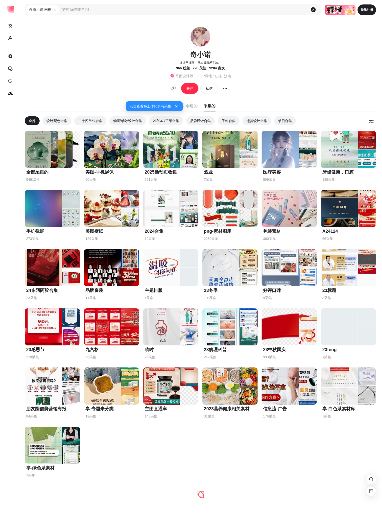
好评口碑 (272, 290)
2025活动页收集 (161, 172)
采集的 (209, 106)
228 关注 (199, 68)
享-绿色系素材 (40, 468)
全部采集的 (37, 172)
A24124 (330, 231)
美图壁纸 (94, 231)
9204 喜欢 (217, 68)
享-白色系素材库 (338, 408)
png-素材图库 (217, 231)
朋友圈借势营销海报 (46, 408)
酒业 (208, 172)
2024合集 (154, 231)
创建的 (192, 106)
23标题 (329, 290)
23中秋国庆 (274, 349)
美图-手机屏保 (99, 172)
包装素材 (272, 231)
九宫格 (92, 349)
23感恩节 (35, 349)
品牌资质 (94, 290)
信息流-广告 (275, 408)
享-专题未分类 (99, 408)
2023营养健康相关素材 (226, 408)
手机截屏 (35, 231)
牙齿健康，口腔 (338, 172)
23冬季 (211, 290)
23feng (329, 349)
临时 (149, 349)
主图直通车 (156, 408)
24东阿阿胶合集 (42, 290)
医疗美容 (272, 172)
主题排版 (154, 290)
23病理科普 (215, 349)
